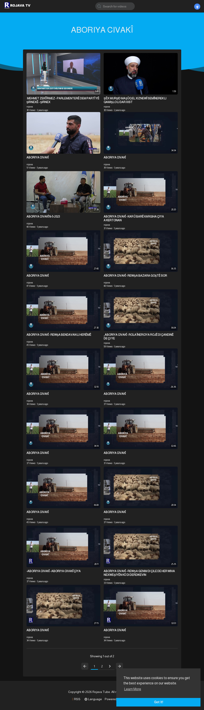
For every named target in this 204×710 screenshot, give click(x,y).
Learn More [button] (132, 689)
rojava (30, 106)
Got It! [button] (158, 702)
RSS (76, 699)
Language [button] (93, 699)
